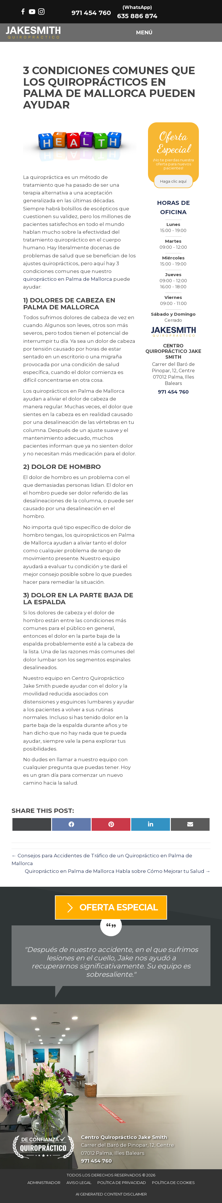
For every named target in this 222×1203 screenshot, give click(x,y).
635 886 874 (137, 16)
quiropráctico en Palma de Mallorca (67, 279)
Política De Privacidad (121, 1182)
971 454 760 (91, 13)
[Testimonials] (111, 955)
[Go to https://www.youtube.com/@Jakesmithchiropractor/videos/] (32, 12)
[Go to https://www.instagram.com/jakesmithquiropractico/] (41, 12)
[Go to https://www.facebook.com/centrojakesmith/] (23, 12)
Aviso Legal (78, 1182)
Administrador (43, 1182)
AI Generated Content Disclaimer (111, 1194)
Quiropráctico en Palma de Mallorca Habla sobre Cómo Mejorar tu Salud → (117, 871)
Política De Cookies (173, 1182)
